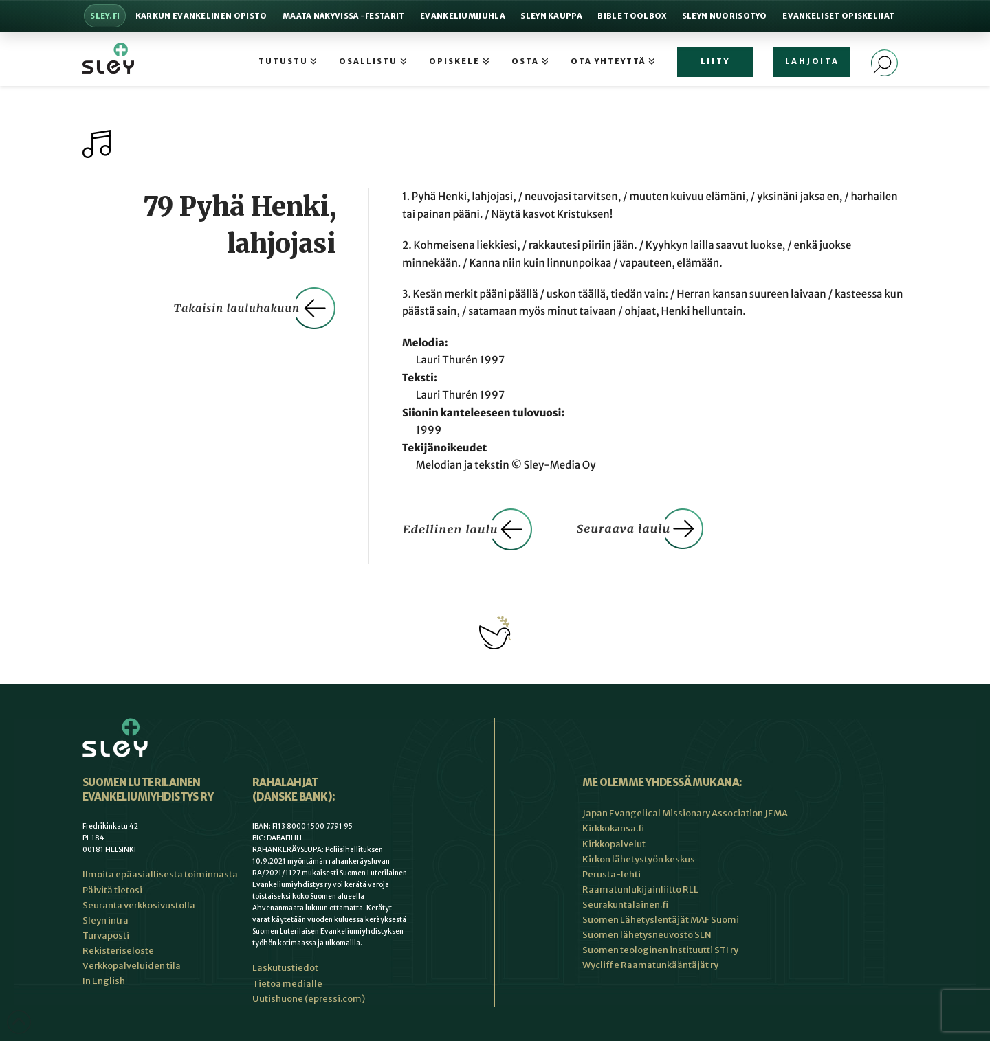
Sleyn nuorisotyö (724, 16)
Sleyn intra (105, 920)
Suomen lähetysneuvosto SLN (647, 935)
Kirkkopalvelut (614, 844)
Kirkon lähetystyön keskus (638, 859)
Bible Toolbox (631, 16)
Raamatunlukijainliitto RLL (640, 889)
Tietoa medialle (287, 983)
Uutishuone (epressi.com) (308, 999)
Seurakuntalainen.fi (625, 904)
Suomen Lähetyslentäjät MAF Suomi (660, 920)
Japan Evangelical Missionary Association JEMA (685, 813)
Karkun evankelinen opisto (201, 16)
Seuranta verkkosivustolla (138, 905)
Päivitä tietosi (112, 890)
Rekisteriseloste (118, 950)
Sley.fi (105, 16)
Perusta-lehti (611, 874)
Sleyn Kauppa (551, 16)
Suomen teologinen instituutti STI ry (660, 950)
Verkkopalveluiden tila (131, 966)
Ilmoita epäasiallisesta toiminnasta (160, 874)
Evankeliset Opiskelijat (838, 16)
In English (103, 981)
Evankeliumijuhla (462, 16)
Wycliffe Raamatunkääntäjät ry (650, 965)
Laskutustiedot (285, 968)
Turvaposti (105, 935)
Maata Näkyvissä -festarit (344, 16)
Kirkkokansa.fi (613, 828)
